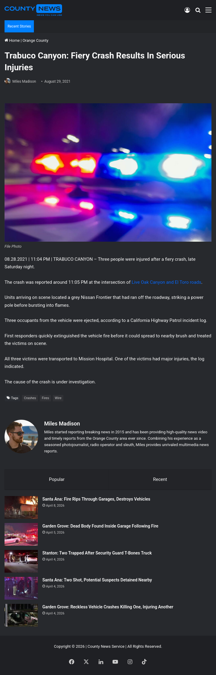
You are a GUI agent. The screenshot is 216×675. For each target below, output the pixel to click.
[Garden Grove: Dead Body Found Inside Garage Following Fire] (21, 534)
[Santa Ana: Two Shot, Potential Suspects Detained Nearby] (21, 588)
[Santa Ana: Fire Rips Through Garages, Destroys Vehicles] (21, 507)
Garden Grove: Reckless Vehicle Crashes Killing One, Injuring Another (107, 606)
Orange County (35, 40)
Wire (58, 398)
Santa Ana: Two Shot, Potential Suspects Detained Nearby (97, 579)
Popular (57, 479)
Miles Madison (24, 81)
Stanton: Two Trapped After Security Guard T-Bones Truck (97, 553)
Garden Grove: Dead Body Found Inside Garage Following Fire (100, 526)
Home (12, 40)
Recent (160, 479)
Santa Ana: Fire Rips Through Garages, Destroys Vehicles (96, 499)
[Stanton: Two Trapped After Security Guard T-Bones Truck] (21, 561)
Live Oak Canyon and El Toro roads (166, 282)
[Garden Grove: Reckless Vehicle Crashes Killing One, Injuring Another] (21, 615)
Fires (45, 398)
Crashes (30, 398)
